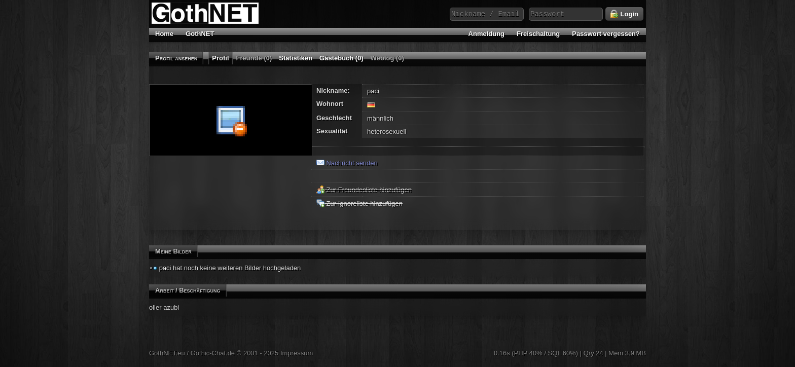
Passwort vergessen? (606, 34)
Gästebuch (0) (341, 58)
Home (164, 34)
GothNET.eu (167, 353)
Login (624, 14)
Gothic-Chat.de (213, 353)
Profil (220, 58)
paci (165, 268)
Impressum (296, 353)
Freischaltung (538, 34)
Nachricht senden (347, 163)
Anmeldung (486, 34)
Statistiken (295, 58)
